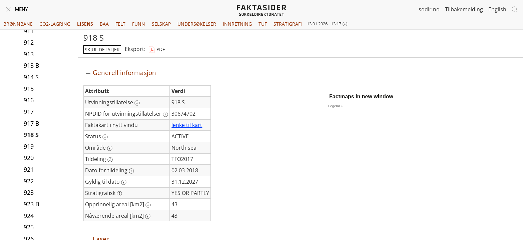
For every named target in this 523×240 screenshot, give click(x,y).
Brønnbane (18, 24)
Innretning (237, 24)
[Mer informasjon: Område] (109, 148)
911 (29, 31)
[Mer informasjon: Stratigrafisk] (119, 193)
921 (29, 169)
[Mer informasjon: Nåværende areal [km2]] (147, 216)
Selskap (161, 24)
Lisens (85, 24)
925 (29, 227)
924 (29, 216)
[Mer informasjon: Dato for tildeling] (131, 171)
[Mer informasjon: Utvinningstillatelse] (137, 103)
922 (29, 181)
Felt (120, 24)
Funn (138, 24)
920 (29, 158)
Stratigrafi (288, 24)
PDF (156, 49)
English (497, 9)
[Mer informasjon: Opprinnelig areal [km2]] (148, 205)
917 (29, 112)
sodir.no (429, 9)
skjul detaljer (102, 49)
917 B (31, 123)
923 (29, 192)
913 (29, 54)
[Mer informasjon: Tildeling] (110, 159)
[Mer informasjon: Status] (105, 137)
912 (29, 42)
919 (29, 146)
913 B (31, 65)
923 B (31, 204)
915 (29, 89)
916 (29, 100)
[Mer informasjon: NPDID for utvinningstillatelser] (165, 114)
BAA (104, 24)
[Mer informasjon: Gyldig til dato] (123, 182)
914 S (31, 77)
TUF (262, 24)
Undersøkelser (196, 24)
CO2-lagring (54, 24)
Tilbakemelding (464, 9)
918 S (31, 135)
